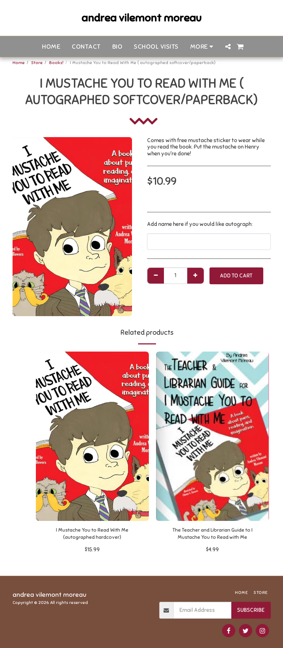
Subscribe (250, 610)
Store (37, 62)
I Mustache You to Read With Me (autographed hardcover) (92, 534)
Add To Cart (236, 275)
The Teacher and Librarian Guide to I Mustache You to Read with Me (212, 534)
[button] (228, 46)
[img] (92, 436)
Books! (56, 62)
